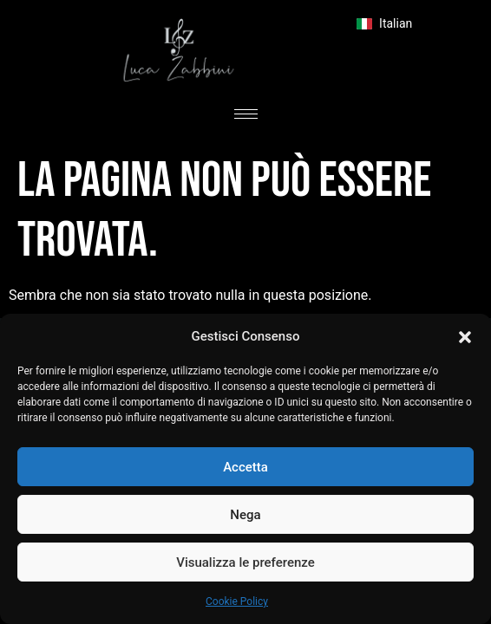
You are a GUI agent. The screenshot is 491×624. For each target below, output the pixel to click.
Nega (245, 515)
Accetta (245, 467)
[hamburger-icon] (245, 114)
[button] (465, 336)
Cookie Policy (237, 601)
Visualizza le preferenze (245, 562)
